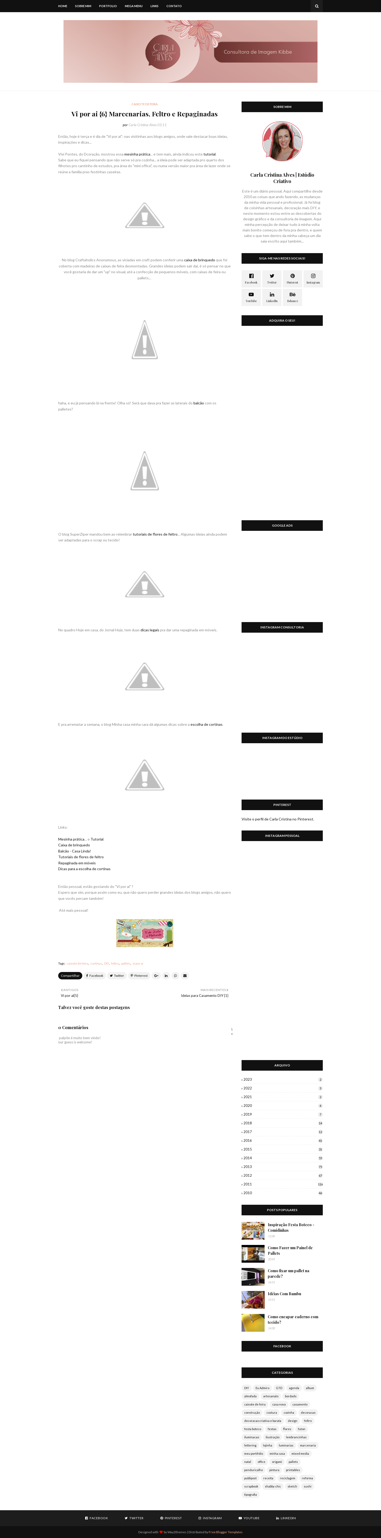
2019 (283, 1114)
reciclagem (287, 1478)
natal (247, 1461)
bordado (290, 1396)
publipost (250, 1478)
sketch (292, 1486)
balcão (198, 403)
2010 (283, 1193)
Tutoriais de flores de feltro (81, 857)
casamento (299, 1404)
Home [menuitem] (62, 6)
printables (293, 1470)
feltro (115, 963)
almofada (250, 1396)
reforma (307, 1478)
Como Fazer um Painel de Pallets (290, 1250)
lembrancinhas (296, 1437)
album (310, 1388)
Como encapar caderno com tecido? (293, 1319)
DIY (106, 963)
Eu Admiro (262, 1388)
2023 (283, 1079)
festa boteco (252, 1429)
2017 (283, 1132)
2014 (283, 1158)
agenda (294, 1388)
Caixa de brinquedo (74, 845)
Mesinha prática (71, 839)
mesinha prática (137, 154)
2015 (283, 1149)
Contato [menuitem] (174, 6)
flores (287, 1429)
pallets (125, 963)
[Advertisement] (282, 580)
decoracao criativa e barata (262, 1420)
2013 (283, 1167)
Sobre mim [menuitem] (83, 6)
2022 (283, 1088)
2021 (283, 1097)
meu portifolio (253, 1453)
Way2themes (177, 1532)
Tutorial (96, 839)
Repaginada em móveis (77, 863)
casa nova (279, 1404)
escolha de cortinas (206, 724)
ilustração (272, 1437)
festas (272, 1429)
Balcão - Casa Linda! (74, 851)
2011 (283, 1184)
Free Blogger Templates (226, 1532)
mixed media (300, 1453)
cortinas (96, 963)
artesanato (270, 1396)
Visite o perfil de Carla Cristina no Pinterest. (278, 819)
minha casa (277, 1453)
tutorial (209, 154)
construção (252, 1412)
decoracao (308, 1412)
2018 (283, 1123)
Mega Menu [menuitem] (134, 6)
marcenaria (308, 1445)
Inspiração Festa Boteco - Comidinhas (291, 1227)
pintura (274, 1470)
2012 (283, 1175)
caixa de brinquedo (199, 260)
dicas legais (149, 630)
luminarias (286, 1445)
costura (271, 1412)
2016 (283, 1140)
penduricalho (253, 1470)
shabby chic (273, 1486)
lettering (250, 1445)
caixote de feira (77, 963)
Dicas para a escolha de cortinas (84, 868)
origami (277, 1461)
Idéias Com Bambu (284, 1293)
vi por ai (138, 963)
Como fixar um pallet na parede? (288, 1273)
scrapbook (251, 1486)
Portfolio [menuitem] (108, 6)
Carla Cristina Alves (143, 125)
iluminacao (251, 1437)
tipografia (250, 1494)
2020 (283, 1105)
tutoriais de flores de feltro (155, 534)
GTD (279, 1388)
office (261, 1461)
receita (268, 1478)
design (292, 1420)
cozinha (289, 1412)
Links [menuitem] (154, 6)
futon (301, 1429)
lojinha (267, 1445)
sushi (307, 1486)
